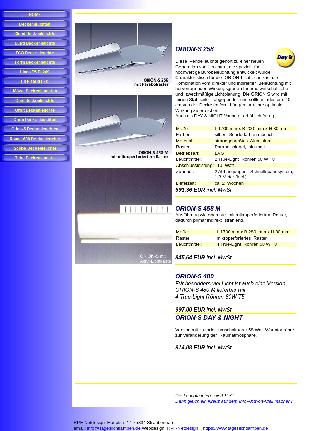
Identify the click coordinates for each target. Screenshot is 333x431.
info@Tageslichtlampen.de (114, 428)
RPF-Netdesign (182, 428)
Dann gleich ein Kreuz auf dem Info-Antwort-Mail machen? (234, 401)
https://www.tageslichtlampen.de (235, 428)
